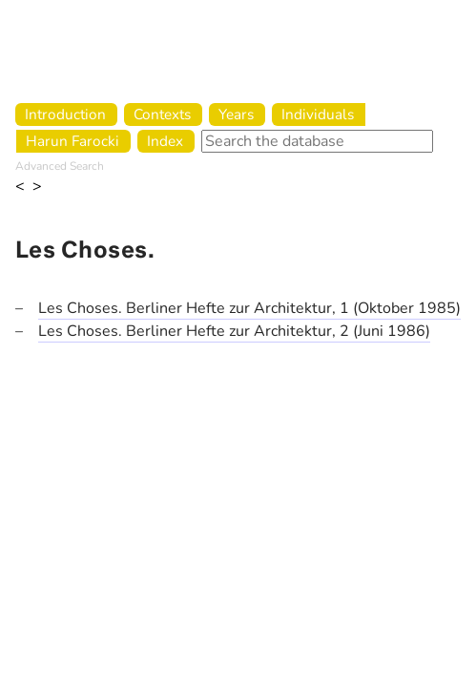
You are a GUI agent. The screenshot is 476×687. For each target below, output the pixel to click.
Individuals (317, 114)
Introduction (65, 114)
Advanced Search (59, 166)
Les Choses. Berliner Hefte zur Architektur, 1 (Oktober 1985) (249, 308)
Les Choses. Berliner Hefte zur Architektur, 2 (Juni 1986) (234, 331)
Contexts (162, 114)
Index (165, 141)
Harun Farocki (72, 141)
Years (236, 114)
